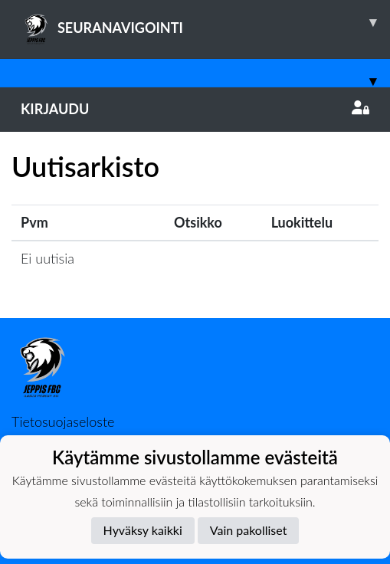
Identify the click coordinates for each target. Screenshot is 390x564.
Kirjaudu (195, 108)
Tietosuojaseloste (62, 421)
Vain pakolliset (248, 530)
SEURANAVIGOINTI (205, 22)
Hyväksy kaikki (142, 530)
